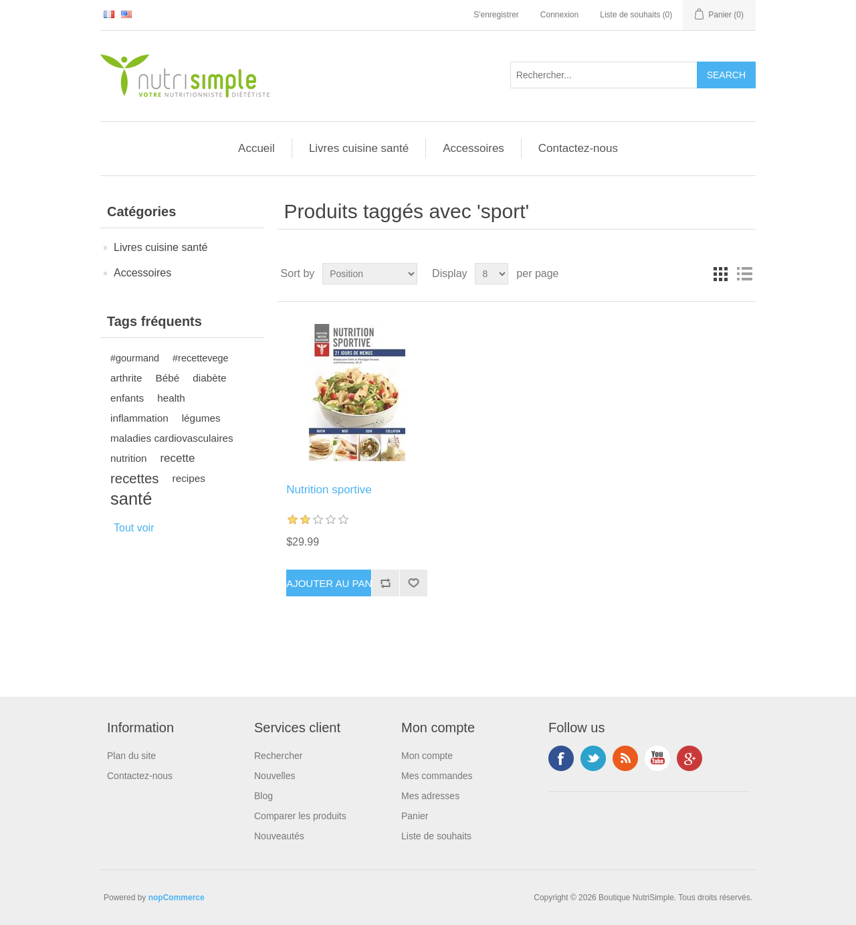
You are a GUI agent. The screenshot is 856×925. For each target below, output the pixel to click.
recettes (134, 478)
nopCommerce (176, 897)
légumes (201, 418)
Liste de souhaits (436, 836)
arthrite (126, 378)
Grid (720, 273)
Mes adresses (430, 795)
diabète (209, 378)
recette (177, 458)
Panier (414, 816)
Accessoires (473, 148)
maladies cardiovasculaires (171, 438)
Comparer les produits (300, 816)
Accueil (256, 148)
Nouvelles (274, 775)
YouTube (657, 758)
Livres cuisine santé (359, 148)
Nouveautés (279, 836)
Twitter (593, 758)
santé (131, 498)
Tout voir (134, 527)
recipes (189, 478)
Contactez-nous (578, 148)
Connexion (559, 14)
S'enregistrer (496, 14)
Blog (263, 795)
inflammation (139, 418)
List (744, 273)
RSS (625, 758)
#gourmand (134, 358)
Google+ (689, 758)
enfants (127, 398)
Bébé (168, 378)
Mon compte (427, 755)
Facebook (561, 758)
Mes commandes (437, 775)
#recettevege (200, 358)
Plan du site (131, 755)
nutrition (128, 458)
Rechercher (278, 755)
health (171, 398)
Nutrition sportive (329, 489)
